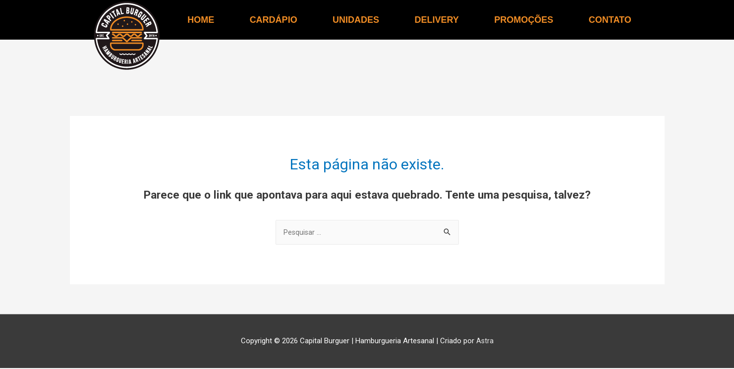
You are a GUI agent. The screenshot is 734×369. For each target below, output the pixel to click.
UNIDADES (356, 20)
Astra (485, 341)
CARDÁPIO (273, 20)
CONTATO (610, 20)
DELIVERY (437, 20)
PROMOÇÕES (523, 20)
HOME (200, 20)
